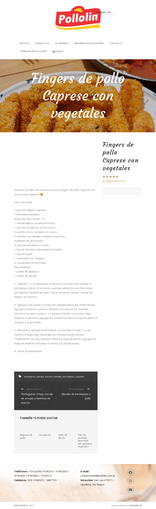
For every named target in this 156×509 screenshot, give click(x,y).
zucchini (79, 376)
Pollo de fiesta (62, 436)
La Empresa (62, 43)
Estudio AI (136, 505)
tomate (57, 376)
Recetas (25, 43)
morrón (49, 376)
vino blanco (68, 376)
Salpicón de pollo (26, 436)
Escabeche (45, 434)
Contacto (116, 43)
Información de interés (89, 43)
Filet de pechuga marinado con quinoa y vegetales (85, 440)
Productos (42, 43)
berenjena (29, 376)
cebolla (40, 376)
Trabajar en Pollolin (33, 51)
